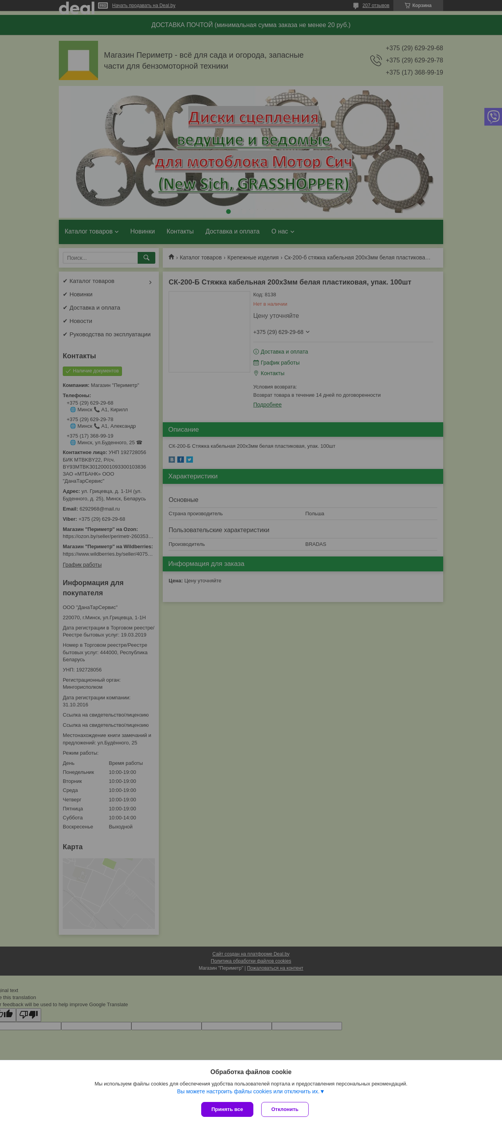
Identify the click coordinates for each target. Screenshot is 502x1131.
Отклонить (284, 1109)
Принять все (227, 1109)
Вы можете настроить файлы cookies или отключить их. (248, 1091)
